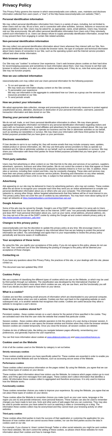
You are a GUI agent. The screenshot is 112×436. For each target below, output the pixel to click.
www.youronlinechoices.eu (87, 337)
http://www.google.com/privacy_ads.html (21, 218)
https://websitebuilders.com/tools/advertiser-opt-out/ (47, 198)
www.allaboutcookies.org (58, 337)
